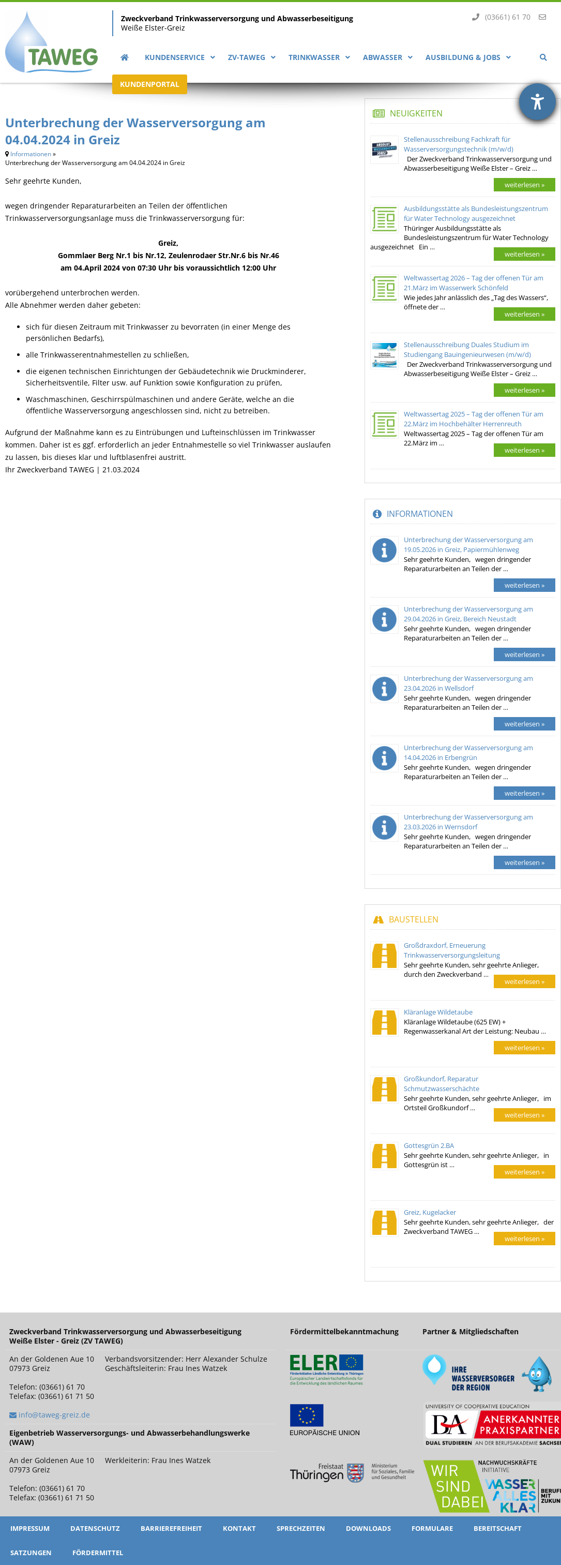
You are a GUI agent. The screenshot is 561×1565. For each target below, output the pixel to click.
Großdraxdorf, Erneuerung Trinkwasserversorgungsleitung (452, 950)
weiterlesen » (524, 184)
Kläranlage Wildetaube (438, 1012)
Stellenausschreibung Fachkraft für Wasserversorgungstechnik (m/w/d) (458, 144)
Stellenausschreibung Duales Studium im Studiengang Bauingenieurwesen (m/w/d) (467, 349)
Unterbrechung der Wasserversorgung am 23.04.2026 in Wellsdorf (468, 683)
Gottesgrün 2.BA (429, 1145)
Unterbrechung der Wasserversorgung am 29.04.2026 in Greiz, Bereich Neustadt (468, 613)
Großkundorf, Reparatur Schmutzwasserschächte (441, 1083)
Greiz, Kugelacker (430, 1212)
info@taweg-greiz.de (54, 1415)
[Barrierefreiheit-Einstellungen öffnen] (537, 101)
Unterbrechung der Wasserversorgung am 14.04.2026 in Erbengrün (468, 752)
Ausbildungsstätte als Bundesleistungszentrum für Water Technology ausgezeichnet (476, 213)
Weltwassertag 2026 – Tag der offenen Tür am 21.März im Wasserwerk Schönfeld (473, 282)
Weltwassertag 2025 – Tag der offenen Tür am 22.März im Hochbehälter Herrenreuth (473, 418)
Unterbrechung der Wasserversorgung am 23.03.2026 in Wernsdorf (468, 821)
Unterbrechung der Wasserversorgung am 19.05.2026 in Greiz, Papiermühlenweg (468, 544)
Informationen (30, 154)
